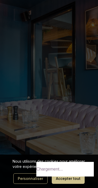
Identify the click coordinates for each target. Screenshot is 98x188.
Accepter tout (68, 178)
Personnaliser (30, 178)
